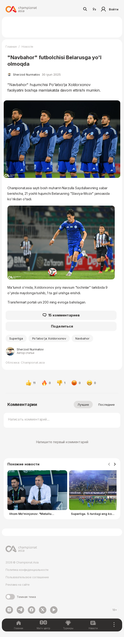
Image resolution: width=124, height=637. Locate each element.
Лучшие (83, 404)
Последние (106, 404)
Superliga (16, 338)
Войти (109, 9)
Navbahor (82, 338)
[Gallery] (62, 493)
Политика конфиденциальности (27, 570)
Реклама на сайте (18, 584)
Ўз (94, 9)
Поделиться (62, 326)
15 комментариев (61, 315)
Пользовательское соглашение (27, 577)
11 (30, 383)
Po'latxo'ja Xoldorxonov (49, 338)
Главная (11, 46)
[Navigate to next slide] (115, 464)
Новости (27, 46)
